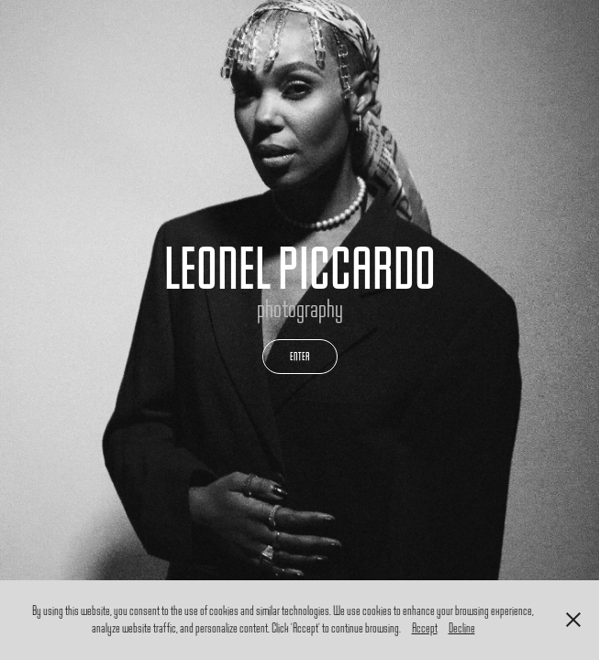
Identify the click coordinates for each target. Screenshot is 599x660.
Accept (425, 628)
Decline (462, 628)
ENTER (300, 356)
